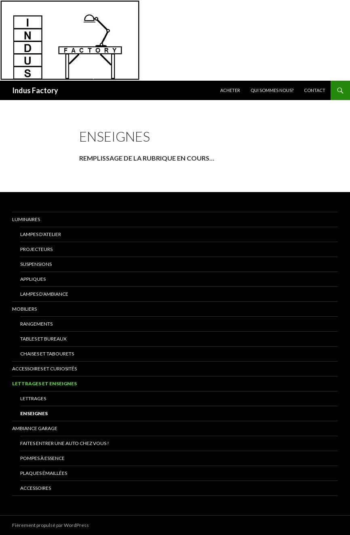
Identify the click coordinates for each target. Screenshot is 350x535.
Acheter (230, 90)
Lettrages (33, 398)
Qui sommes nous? (272, 90)
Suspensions (36, 264)
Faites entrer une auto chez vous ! (64, 443)
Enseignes (34, 413)
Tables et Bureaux (43, 339)
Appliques (33, 279)
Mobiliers (24, 309)
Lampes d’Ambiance (44, 294)
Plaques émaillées (43, 473)
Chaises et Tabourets (47, 354)
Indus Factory (35, 90)
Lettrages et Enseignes (44, 383)
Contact (314, 90)
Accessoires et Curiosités (44, 369)
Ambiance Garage (34, 428)
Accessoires (35, 488)
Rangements (36, 324)
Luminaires (26, 219)
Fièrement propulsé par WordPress (50, 525)
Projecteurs (36, 249)
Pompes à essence (42, 458)
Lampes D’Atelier (40, 234)
